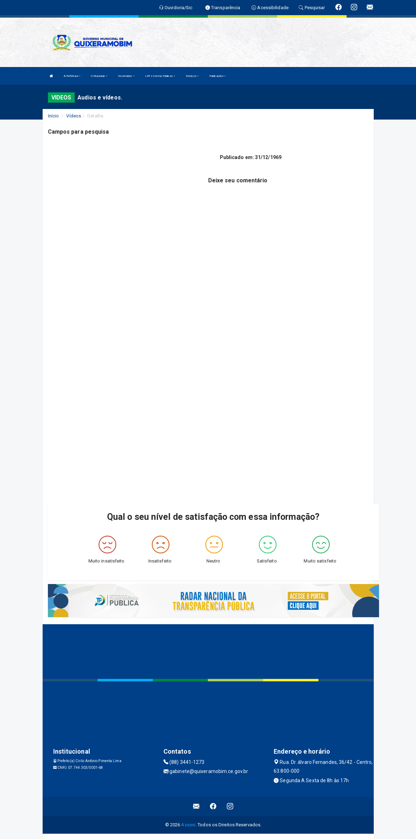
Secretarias (126, 76)
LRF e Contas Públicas (160, 76)
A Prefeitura (72, 76)
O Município (99, 76)
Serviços (192, 76)
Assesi (188, 824)
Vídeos (73, 115)
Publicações (217, 76)
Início (53, 115)
